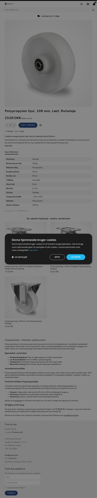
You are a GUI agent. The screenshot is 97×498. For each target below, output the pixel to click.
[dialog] (48, 249)
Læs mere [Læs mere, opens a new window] (33, 250)
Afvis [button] (57, 257)
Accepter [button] (75, 257)
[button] (19, 257)
